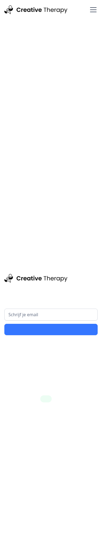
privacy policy (73, 346)
